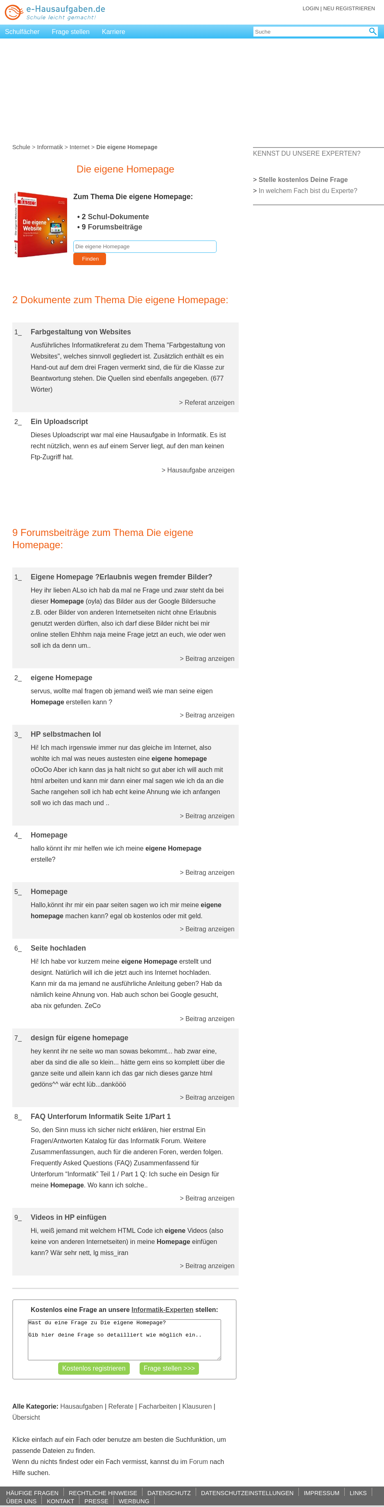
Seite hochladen (58, 948)
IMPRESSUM (321, 1493)
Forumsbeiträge (115, 227)
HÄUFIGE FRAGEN (32, 1493)
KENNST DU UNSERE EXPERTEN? (307, 153)
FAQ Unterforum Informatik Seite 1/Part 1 (101, 1116)
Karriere (113, 31)
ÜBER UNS (21, 1501)
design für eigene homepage (80, 1038)
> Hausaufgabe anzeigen (198, 470)
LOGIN (311, 8)
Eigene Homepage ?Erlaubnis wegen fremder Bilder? (121, 577)
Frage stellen (71, 31)
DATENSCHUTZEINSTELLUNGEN (247, 1493)
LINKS (358, 1493)
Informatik (50, 147)
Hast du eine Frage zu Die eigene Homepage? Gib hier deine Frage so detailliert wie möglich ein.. (124, 1339)
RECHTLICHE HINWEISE (103, 1493)
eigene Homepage (62, 678)
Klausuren (197, 1406)
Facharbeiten (158, 1406)
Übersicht (26, 1417)
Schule (21, 147)
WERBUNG (134, 1501)
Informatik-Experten (162, 1309)
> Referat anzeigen (207, 402)
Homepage (49, 835)
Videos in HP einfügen (68, 1217)
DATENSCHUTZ (169, 1493)
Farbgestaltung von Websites (81, 332)
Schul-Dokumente (118, 217)
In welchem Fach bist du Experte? (308, 190)
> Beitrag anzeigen (207, 658)
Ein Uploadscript (59, 422)
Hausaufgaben (81, 1406)
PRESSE (96, 1501)
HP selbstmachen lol (66, 734)
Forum (198, 1461)
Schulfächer (22, 31)
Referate (120, 1406)
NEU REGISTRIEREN (349, 8)
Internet (80, 147)
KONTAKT (60, 1501)
